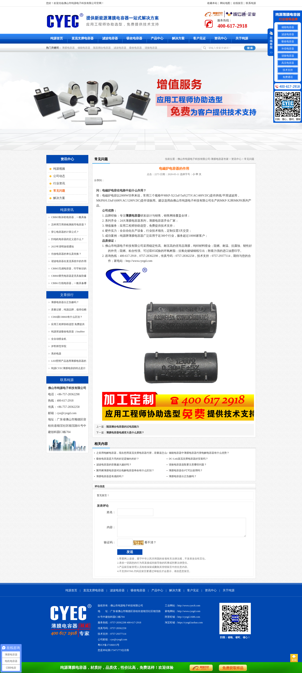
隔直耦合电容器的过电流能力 (122, 426)
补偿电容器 (287, 48)
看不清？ (141, 545)
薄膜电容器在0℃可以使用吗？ (186, 470)
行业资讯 (59, 183)
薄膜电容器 (69, 47)
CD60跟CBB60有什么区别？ (66, 316)
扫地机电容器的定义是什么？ (67, 239)
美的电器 (56, 353)
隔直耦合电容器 (102, 47)
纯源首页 (56, 38)
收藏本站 (212, 3)
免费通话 (288, 77)
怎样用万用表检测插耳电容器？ (68, 224)
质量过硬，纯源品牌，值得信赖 (68, 309)
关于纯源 (242, 38)
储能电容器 (84, 47)
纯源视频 (59, 168)
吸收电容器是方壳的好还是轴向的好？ (117, 458)
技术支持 (288, 69)
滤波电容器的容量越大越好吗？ (113, 464)
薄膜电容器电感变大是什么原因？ (125, 432)
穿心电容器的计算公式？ (65, 231)
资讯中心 (220, 38)
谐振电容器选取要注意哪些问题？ (188, 464)
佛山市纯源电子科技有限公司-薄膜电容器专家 (203, 159)
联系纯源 (251, 3)
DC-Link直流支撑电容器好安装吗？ (188, 458)
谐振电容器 (152, 47)
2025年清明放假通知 (62, 246)
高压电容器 (287, 62)
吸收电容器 (134, 38)
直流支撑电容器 (83, 38)
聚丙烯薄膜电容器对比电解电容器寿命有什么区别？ (125, 470)
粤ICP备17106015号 (108, 648)
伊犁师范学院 (58, 346)
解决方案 (178, 38)
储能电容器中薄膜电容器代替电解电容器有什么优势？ (199, 452)
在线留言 (238, 3)
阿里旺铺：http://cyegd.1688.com (182, 620)
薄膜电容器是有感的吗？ (110, 476)
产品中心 (157, 38)
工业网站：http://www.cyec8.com (182, 608)
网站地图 (225, 3)
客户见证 (199, 38)
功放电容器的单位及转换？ (66, 253)
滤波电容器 (110, 38)
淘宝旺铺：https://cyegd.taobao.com (184, 625)
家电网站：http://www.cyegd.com (182, 614)
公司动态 (59, 176)
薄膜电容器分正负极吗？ (65, 302)
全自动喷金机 (58, 338)
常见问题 (249, 159)
